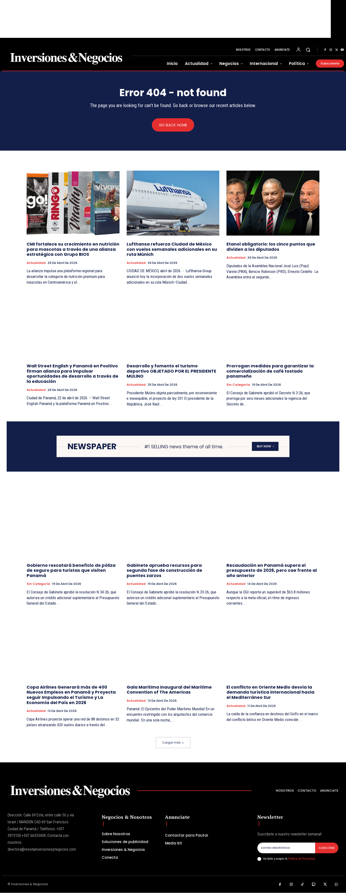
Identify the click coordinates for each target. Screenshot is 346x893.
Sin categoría (238, 385)
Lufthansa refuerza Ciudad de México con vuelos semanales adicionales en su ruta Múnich (172, 249)
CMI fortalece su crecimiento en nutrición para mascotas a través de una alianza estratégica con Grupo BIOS (73, 249)
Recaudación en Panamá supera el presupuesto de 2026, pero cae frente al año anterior (271, 570)
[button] (308, 49)
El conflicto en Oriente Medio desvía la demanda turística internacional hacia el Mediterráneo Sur (270, 692)
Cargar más (173, 743)
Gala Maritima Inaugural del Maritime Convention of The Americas (169, 689)
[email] (286, 848)
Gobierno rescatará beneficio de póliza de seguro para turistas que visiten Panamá (71, 570)
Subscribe (326, 848)
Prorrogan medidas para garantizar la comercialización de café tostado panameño (270, 371)
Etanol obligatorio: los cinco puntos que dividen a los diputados (270, 246)
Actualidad (36, 263)
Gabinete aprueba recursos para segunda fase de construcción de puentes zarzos (164, 570)
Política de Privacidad (301, 859)
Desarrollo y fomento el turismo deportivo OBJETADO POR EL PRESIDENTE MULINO (171, 371)
